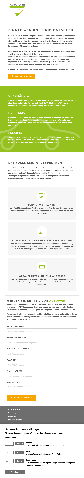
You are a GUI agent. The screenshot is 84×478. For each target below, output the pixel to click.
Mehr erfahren (10, 437)
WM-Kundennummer (17, 337)
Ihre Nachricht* (15, 382)
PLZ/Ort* (11, 360)
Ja (7, 444)
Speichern (15, 472)
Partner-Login (12, 413)
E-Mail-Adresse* (16, 371)
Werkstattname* (16, 326)
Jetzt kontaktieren (21, 398)
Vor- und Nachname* (18, 349)
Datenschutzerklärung (15, 419)
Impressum (12, 416)
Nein (18, 444)
